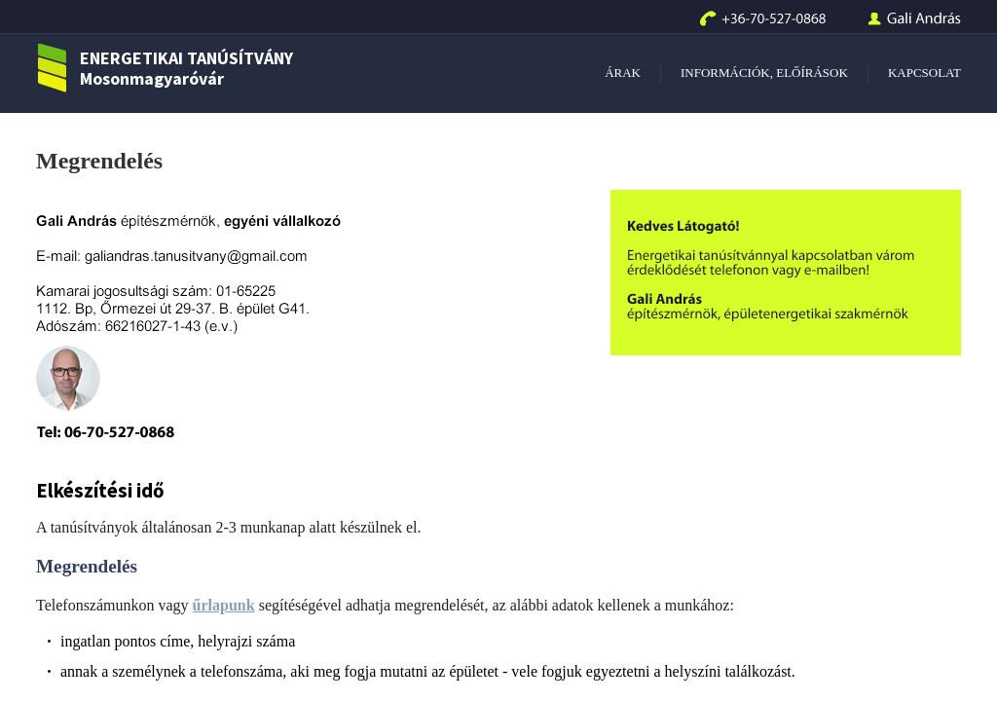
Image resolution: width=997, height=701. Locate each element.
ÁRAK (623, 72)
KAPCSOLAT (924, 72)
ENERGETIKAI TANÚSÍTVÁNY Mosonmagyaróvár (164, 68)
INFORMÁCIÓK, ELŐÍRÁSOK (764, 72)
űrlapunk (224, 605)
